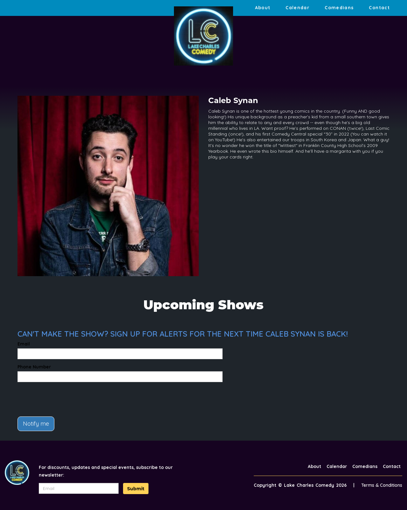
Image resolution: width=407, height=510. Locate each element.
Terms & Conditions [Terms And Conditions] (381, 485)
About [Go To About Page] (263, 7)
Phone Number (34, 367)
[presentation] (65, 399)
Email (23, 344)
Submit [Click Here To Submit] (135, 489)
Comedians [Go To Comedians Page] (339, 7)
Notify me (36, 423)
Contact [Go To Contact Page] (379, 7)
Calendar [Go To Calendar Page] (297, 7)
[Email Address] (79, 488)
